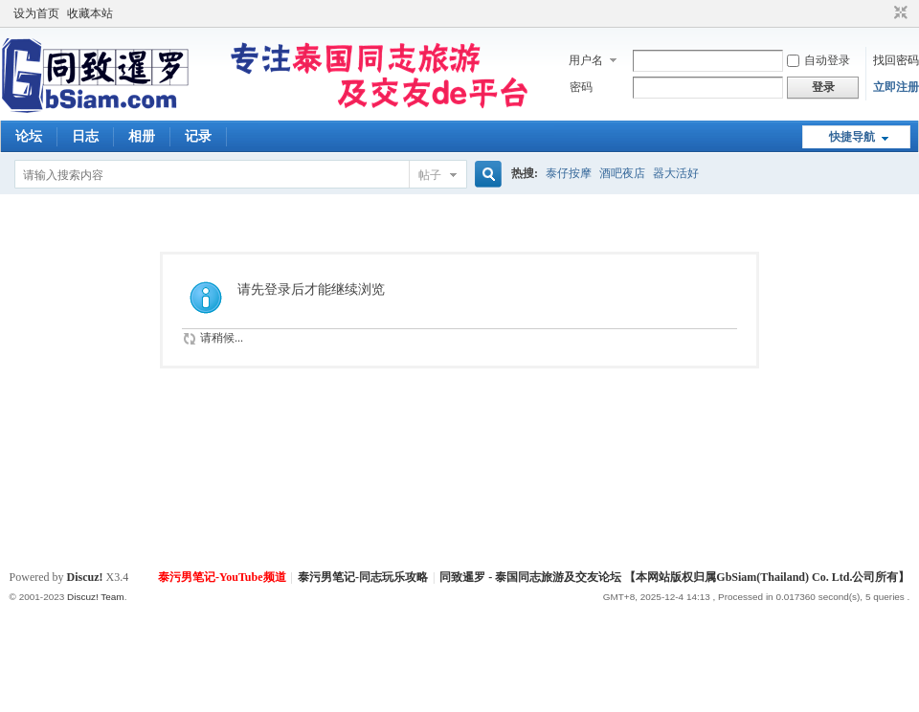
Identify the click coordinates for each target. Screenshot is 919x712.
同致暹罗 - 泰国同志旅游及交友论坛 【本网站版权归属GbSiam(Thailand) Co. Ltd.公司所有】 (674, 577)
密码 (581, 87)
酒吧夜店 (622, 173)
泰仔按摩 (569, 173)
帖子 (429, 175)
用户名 (586, 60)
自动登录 (818, 60)
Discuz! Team (95, 596)
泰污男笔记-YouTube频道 (222, 577)
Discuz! (85, 577)
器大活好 (676, 173)
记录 (198, 136)
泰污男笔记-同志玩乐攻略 (363, 577)
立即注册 (896, 87)
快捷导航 (852, 137)
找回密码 (896, 60)
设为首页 (36, 13)
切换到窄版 (898, 13)
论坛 (28, 136)
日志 (85, 136)
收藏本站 (90, 13)
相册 (141, 136)
